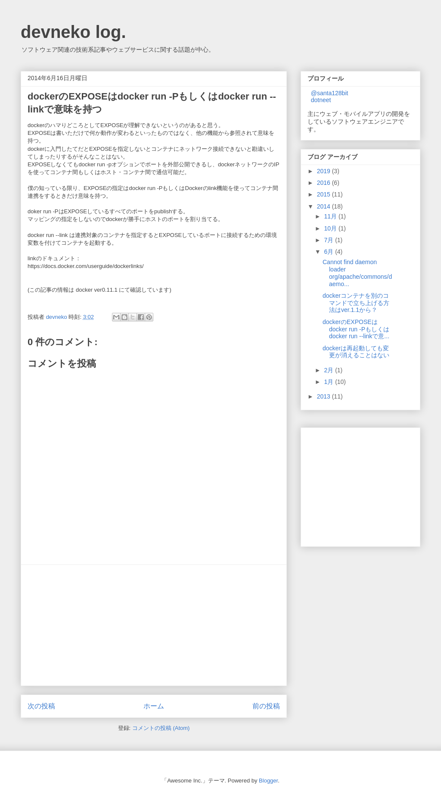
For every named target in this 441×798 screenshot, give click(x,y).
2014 (324, 206)
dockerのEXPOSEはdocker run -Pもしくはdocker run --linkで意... (356, 329)
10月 (331, 228)
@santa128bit (329, 93)
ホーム (153, 706)
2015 (324, 194)
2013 (324, 396)
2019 (324, 171)
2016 (324, 182)
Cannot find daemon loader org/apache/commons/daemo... (357, 273)
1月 (329, 381)
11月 (331, 216)
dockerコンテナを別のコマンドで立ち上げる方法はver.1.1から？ (356, 303)
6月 (329, 251)
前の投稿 (266, 706)
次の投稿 (41, 706)
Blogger (268, 780)
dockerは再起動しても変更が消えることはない (356, 352)
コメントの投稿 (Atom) (161, 728)
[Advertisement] (153, 625)
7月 (329, 240)
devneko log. (73, 31)
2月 (329, 370)
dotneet (321, 100)
